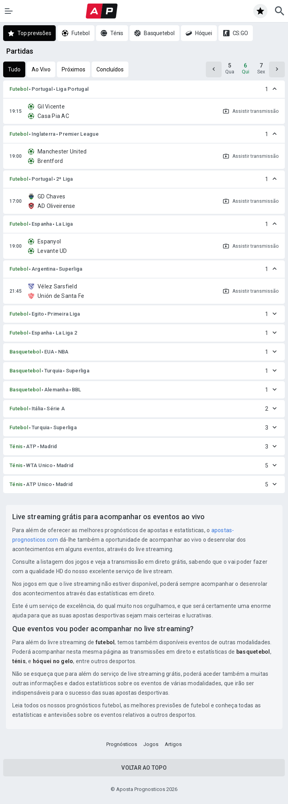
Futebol (18, 89)
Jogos (150, 744)
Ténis (16, 446)
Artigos (173, 744)
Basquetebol (25, 352)
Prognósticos (121, 744)
